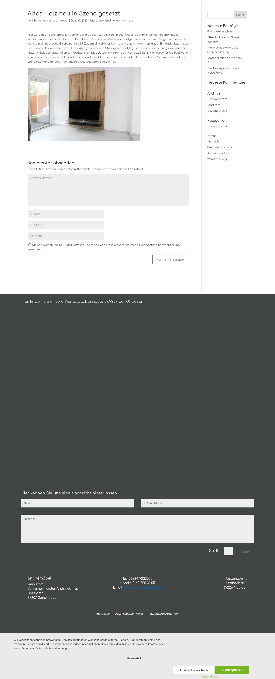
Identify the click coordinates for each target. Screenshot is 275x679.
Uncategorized (100, 20)
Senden (245, 551)
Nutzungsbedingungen (164, 614)
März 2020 (214, 105)
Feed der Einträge (219, 147)
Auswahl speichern (193, 670)
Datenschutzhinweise (129, 614)
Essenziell (131, 658)
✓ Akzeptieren (232, 670)
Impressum (103, 614)
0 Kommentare (123, 20)
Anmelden (214, 141)
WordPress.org (217, 159)
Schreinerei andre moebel (50, 20)
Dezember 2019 (217, 110)
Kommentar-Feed (219, 153)
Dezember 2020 (217, 99)
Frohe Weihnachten (220, 31)
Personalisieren (210, 676)
